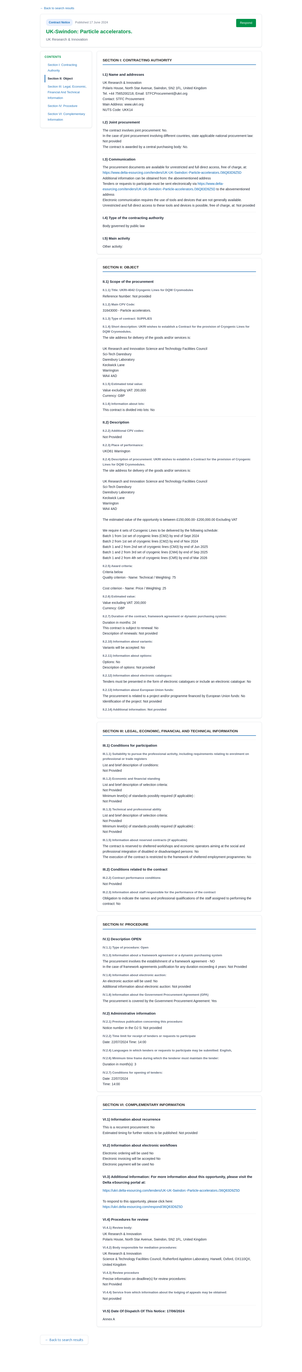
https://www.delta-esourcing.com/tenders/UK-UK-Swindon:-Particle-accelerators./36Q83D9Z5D (172, 172)
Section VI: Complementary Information (66, 116)
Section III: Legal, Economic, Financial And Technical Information (67, 92)
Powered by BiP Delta (133, 1362)
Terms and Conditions (61, 1362)
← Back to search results (57, 8)
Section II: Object (60, 78)
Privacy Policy (105, 1362)
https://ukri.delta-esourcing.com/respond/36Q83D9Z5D (143, 1207)
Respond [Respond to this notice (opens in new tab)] (246, 23)
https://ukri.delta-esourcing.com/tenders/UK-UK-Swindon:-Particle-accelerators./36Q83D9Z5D (171, 1190)
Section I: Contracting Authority (62, 67)
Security (85, 1362)
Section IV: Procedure (62, 106)
